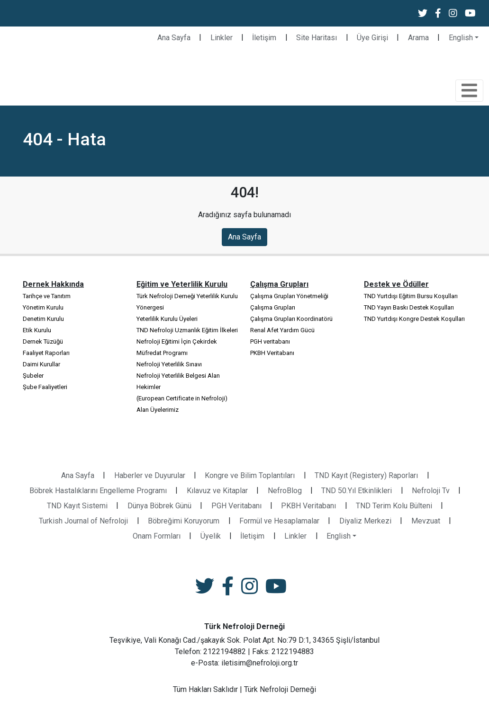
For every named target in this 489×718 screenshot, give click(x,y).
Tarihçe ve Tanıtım (47, 296)
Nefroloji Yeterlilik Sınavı (169, 364)
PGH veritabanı (270, 341)
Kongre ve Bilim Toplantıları (250, 475)
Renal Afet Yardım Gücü (282, 330)
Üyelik (210, 536)
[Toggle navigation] (469, 91)
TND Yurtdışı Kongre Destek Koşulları (414, 318)
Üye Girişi (372, 37)
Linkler (221, 37)
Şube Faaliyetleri (45, 386)
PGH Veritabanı (236, 505)
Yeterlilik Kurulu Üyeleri (167, 318)
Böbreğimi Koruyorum (183, 520)
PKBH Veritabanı (272, 352)
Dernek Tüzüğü (43, 341)
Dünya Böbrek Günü (159, 505)
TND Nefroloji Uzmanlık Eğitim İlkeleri (187, 330)
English (461, 37)
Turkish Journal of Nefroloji (83, 520)
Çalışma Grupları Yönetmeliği (289, 296)
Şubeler (33, 375)
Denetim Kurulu (43, 318)
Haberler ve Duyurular (149, 475)
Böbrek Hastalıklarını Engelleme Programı (98, 490)
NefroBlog (285, 490)
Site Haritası (316, 37)
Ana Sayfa (173, 37)
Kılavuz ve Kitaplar (217, 490)
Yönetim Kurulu (43, 307)
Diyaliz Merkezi (365, 520)
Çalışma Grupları (272, 307)
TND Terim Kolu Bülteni (394, 505)
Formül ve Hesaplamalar (279, 520)
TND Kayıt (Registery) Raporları (366, 475)
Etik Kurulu (37, 330)
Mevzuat (425, 520)
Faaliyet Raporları (46, 352)
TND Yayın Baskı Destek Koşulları (409, 307)
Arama (418, 37)
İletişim (264, 37)
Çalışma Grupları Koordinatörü (291, 318)
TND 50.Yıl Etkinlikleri (356, 490)
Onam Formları (157, 536)
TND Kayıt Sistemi (77, 505)
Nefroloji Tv (431, 490)
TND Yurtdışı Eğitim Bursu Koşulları (411, 296)
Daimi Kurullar (41, 364)
